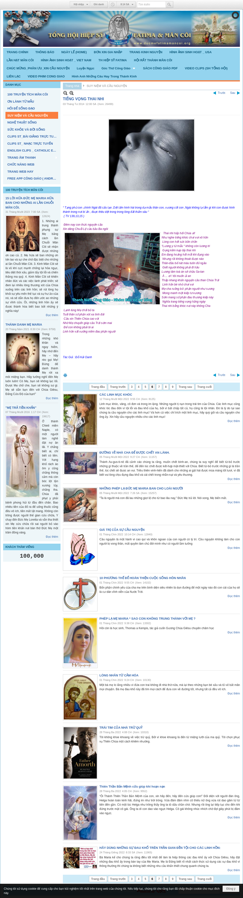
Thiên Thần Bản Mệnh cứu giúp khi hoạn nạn (132, 786)
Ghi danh (99, 4)
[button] (119, 68)
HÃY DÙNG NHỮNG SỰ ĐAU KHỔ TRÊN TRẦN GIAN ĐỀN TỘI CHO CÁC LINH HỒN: (159, 848)
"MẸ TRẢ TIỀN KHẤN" (20, 407)
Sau (232, 93)
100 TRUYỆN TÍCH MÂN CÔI (24, 190)
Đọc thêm (52, 315)
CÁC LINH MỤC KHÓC (115, 394)
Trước (221, 93)
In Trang (65, 375)
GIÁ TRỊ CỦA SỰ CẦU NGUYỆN (122, 530)
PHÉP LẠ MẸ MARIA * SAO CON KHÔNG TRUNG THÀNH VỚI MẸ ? (147, 618)
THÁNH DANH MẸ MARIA (23, 324)
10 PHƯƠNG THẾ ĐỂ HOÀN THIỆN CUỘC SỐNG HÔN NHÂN (142, 578)
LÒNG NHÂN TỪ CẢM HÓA (119, 675)
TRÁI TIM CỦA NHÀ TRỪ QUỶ (120, 727)
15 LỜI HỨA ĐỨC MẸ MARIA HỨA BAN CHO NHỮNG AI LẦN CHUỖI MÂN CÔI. (29, 202)
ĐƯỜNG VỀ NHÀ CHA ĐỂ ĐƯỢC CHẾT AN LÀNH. (134, 452)
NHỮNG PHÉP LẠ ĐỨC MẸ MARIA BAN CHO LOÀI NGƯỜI (141, 488)
